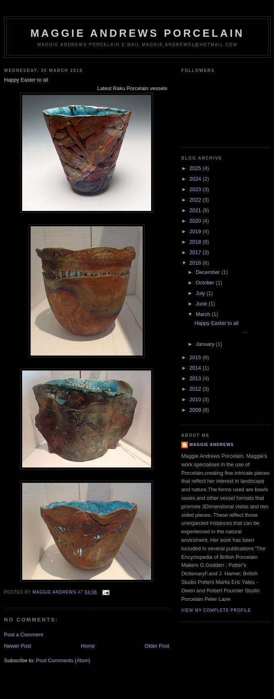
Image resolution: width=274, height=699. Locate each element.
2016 (196, 263)
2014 (196, 368)
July (201, 293)
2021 (196, 210)
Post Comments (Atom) (63, 660)
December (209, 272)
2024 (196, 179)
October (206, 283)
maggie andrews (211, 444)
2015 (196, 357)
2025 (196, 168)
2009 (196, 410)
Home (88, 646)
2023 (196, 189)
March (204, 314)
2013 (196, 378)
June (202, 304)
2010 (196, 399)
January (206, 344)
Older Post (157, 646)
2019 (196, 231)
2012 (196, 389)
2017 (196, 252)
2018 (196, 242)
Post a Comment (23, 635)
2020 (196, 221)
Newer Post (17, 646)
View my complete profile (216, 610)
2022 (196, 200)
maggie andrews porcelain (137, 33)
